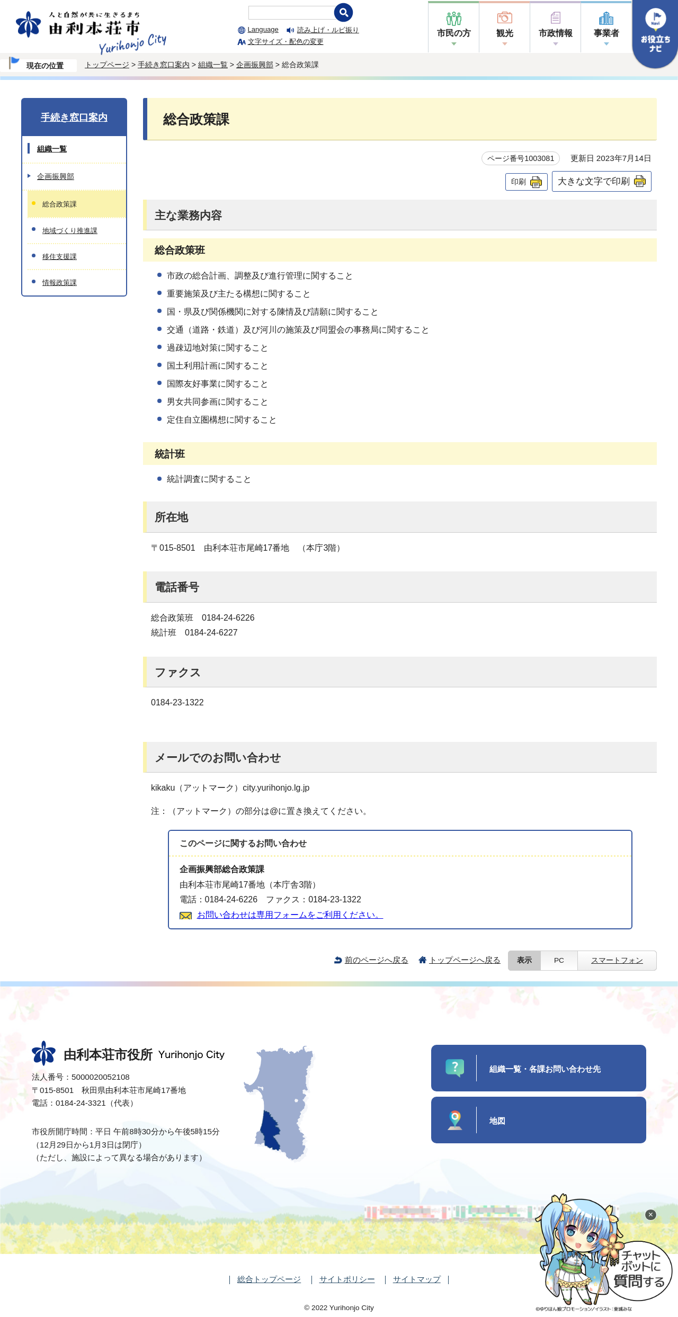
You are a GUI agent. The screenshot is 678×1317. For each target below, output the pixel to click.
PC (559, 960)
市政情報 (556, 33)
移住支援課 (59, 257)
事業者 (606, 33)
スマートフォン (617, 960)
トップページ (107, 64)
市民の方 (454, 33)
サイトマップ (417, 1279)
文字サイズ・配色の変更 (286, 42)
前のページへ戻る (376, 959)
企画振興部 (254, 64)
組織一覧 (213, 64)
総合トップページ (269, 1279)
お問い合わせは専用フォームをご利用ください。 (290, 914)
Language (263, 29)
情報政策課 (59, 282)
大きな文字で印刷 (594, 181)
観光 (504, 33)
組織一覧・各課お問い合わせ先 (545, 1068)
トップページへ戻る (465, 959)
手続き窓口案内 (164, 64)
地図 (497, 1120)
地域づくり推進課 (69, 231)
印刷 (518, 181)
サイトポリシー (347, 1279)
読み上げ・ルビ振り (328, 30)
